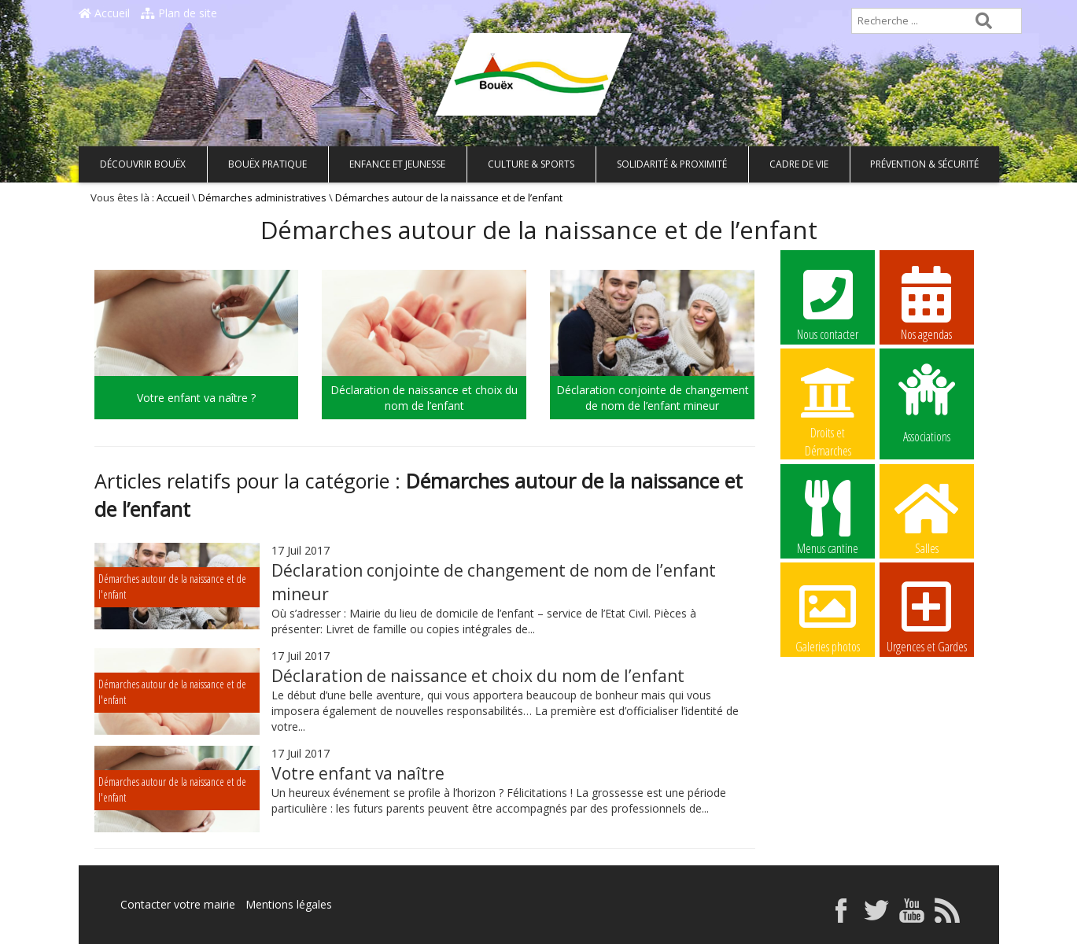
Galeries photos (828, 615)
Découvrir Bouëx (143, 164)
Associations (927, 402)
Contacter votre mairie (177, 904)
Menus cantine (828, 517)
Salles (927, 517)
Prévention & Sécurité (924, 164)
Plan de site (179, 13)
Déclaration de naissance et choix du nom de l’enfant (477, 676)
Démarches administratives (262, 198)
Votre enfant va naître (357, 773)
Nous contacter (828, 303)
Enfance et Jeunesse (397, 164)
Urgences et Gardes (927, 615)
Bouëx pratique (267, 164)
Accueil (104, 13)
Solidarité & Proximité (672, 164)
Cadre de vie (798, 164)
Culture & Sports (531, 164)
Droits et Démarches (828, 402)
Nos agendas (927, 303)
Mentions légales (288, 904)
